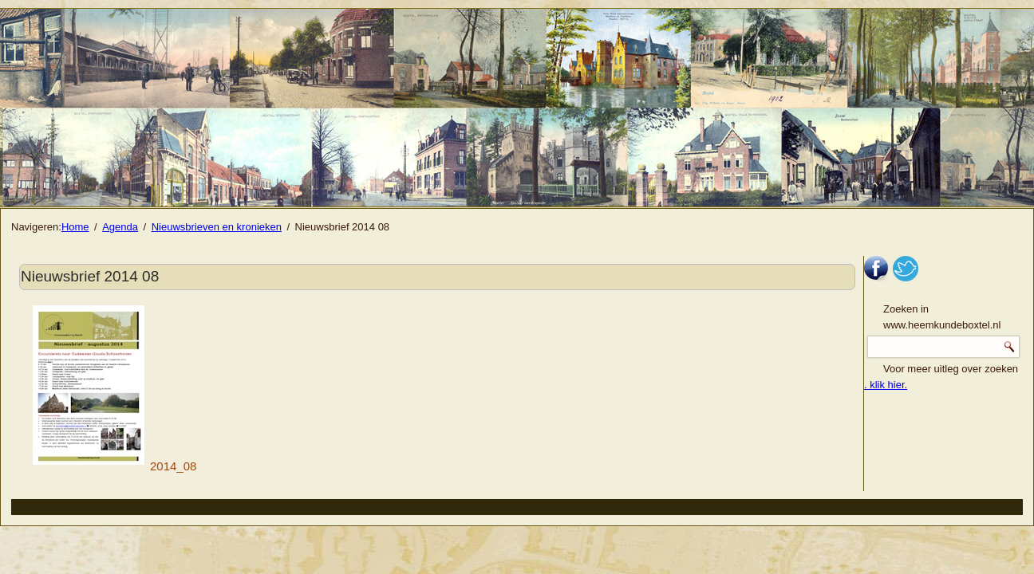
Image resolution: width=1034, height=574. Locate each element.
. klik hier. (885, 385)
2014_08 (114, 466)
